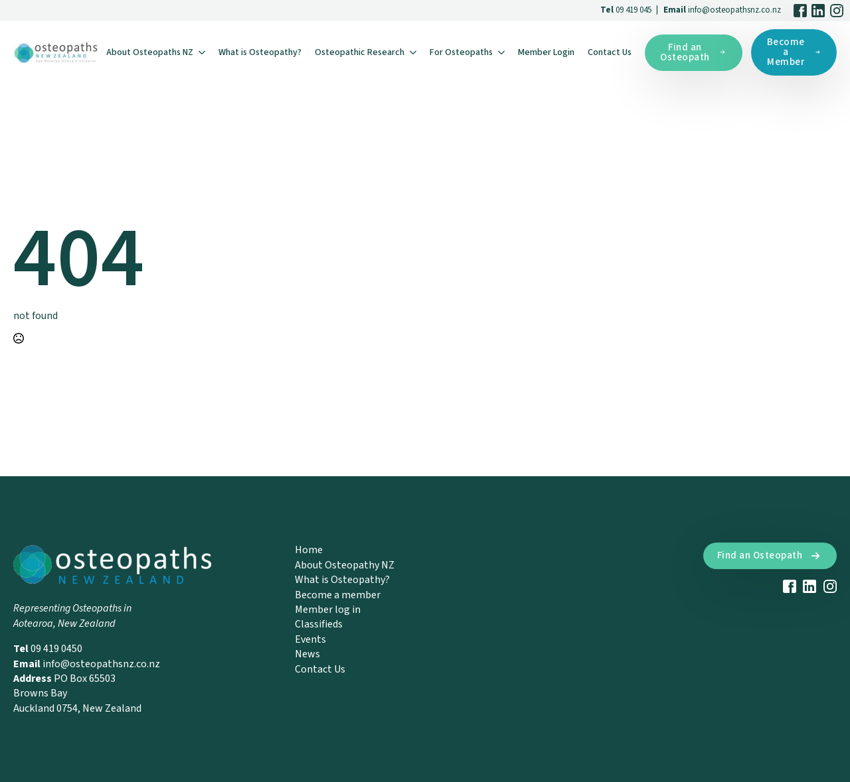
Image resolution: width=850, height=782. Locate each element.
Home (309, 550)
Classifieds (319, 624)
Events (310, 639)
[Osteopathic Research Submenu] (413, 52)
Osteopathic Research (359, 52)
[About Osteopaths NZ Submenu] (202, 52)
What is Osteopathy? (259, 52)
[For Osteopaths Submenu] (502, 52)
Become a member (338, 595)
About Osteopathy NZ (344, 565)
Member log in (328, 609)
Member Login (546, 52)
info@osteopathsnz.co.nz (734, 10)
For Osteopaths (461, 52)
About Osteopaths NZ (149, 52)
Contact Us (610, 52)
